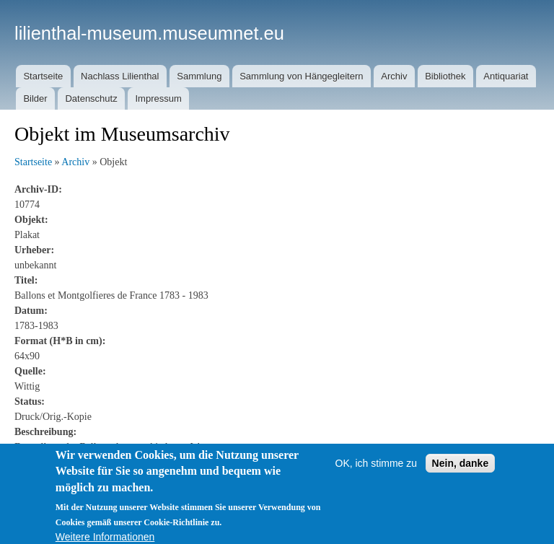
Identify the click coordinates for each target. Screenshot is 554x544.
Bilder (35, 98)
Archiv (394, 76)
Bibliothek (445, 76)
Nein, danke (460, 469)
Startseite (43, 76)
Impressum (158, 98)
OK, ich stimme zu (376, 469)
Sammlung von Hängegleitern (301, 76)
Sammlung (199, 76)
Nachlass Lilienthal (120, 76)
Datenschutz (91, 98)
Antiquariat (505, 76)
